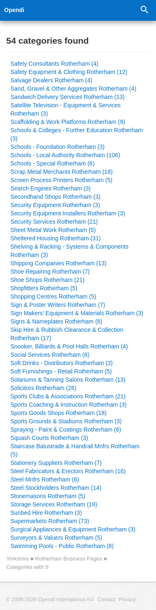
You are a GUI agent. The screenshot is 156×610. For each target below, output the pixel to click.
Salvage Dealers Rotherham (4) (51, 80)
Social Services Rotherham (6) (49, 354)
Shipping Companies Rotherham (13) (58, 263)
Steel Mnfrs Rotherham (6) (44, 479)
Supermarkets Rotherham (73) (49, 521)
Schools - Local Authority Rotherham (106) (65, 155)
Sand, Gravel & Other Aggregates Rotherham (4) (73, 88)
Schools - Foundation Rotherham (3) (57, 146)
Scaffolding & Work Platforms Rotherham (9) (67, 122)
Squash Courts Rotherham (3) (49, 438)
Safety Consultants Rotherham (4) (54, 63)
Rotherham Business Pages (69, 559)
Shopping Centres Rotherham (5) (53, 296)
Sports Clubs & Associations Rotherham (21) (68, 396)
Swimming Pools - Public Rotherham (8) (62, 546)
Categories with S (27, 567)
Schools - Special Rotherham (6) (52, 163)
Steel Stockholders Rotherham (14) (56, 487)
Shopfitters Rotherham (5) (43, 288)
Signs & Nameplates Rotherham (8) (56, 321)
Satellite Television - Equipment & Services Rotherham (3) (65, 109)
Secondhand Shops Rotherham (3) (55, 196)
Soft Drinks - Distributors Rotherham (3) (61, 363)
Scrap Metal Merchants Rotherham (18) (61, 171)
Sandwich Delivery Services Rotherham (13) (67, 97)
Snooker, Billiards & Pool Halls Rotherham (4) (69, 346)
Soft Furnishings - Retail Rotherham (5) (61, 371)
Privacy (127, 600)
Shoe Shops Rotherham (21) (47, 280)
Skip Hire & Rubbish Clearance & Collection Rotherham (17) (67, 333)
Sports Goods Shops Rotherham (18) (58, 413)
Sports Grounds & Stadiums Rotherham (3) (66, 421)
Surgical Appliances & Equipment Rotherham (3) (72, 529)
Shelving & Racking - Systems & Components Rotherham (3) (69, 250)
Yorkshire (17, 559)
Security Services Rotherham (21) (54, 221)
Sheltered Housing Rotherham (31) (55, 238)
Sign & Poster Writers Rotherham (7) (57, 304)
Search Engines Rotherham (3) (50, 188)
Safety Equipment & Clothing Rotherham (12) (68, 72)
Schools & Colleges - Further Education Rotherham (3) (76, 134)
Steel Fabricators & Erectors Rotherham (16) (68, 471)
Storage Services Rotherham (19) (53, 504)
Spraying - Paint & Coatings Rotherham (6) (65, 429)
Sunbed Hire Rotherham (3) (46, 512)
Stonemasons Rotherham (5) (47, 496)
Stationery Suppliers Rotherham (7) (56, 462)
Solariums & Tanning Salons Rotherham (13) (68, 379)
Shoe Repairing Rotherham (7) (50, 271)
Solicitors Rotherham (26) (43, 388)
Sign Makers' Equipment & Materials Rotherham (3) (76, 313)
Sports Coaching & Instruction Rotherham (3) (68, 404)
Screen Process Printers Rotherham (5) (61, 180)
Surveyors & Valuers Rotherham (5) (56, 537)
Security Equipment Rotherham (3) (55, 205)
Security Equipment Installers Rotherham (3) (67, 213)
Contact (106, 600)
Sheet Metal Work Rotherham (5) (53, 230)
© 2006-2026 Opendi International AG (50, 600)
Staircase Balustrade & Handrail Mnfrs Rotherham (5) (74, 450)
